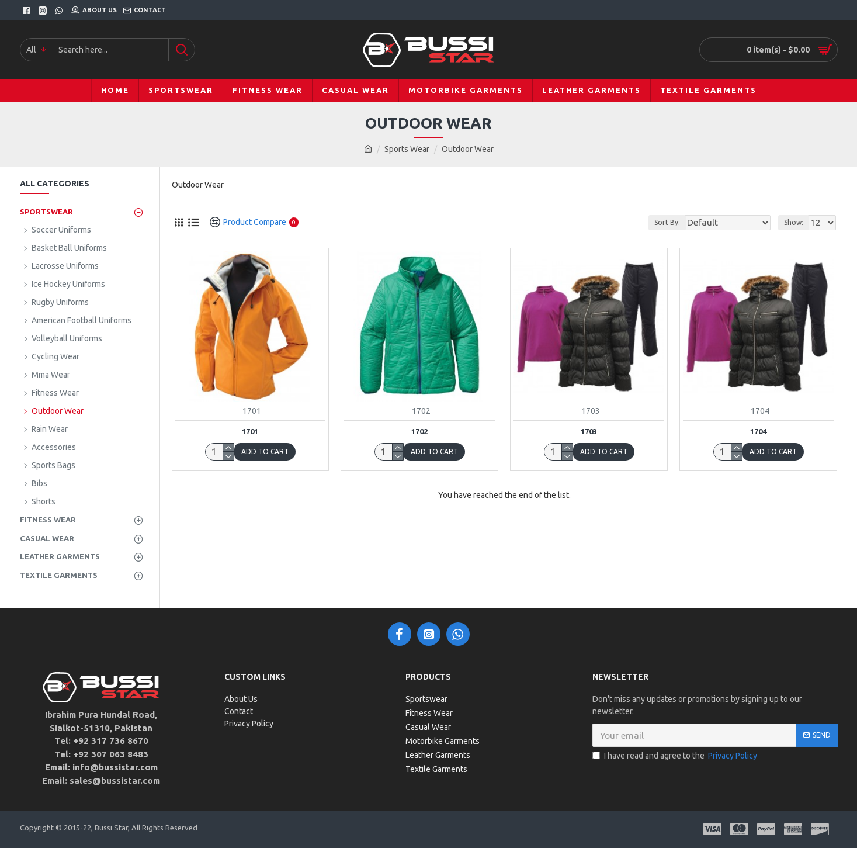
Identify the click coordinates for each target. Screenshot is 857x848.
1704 (758, 431)
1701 (250, 431)
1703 (589, 431)
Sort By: (686, 222)
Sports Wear (406, 149)
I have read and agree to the (675, 756)
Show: (797, 222)
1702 (419, 431)
